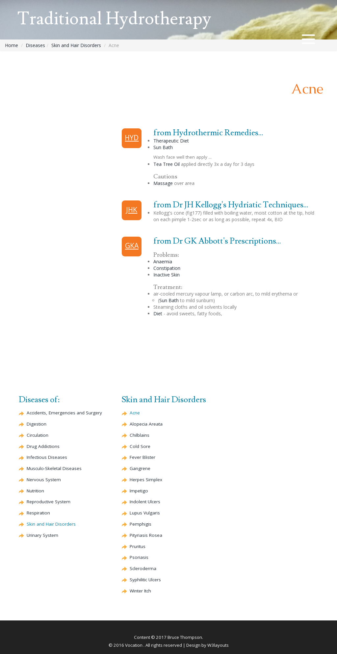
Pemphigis (140, 524)
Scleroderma (143, 568)
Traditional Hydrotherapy (114, 19)
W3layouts (218, 645)
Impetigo (139, 491)
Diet (157, 313)
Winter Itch (140, 591)
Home (11, 45)
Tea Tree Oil (166, 164)
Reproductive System (48, 502)
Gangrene (140, 468)
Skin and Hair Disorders (76, 45)
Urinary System (42, 535)
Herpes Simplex (146, 480)
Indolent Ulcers (145, 502)
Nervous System (44, 480)
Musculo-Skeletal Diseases (54, 468)
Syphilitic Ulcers (145, 580)
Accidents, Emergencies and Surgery (64, 413)
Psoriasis (139, 557)
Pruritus (137, 546)
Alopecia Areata (146, 424)
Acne (135, 413)
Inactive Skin (166, 275)
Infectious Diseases (47, 457)
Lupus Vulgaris (145, 513)
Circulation (37, 435)
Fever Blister (142, 457)
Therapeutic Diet (171, 141)
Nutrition (35, 491)
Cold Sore (140, 446)
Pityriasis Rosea (146, 535)
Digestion (36, 424)
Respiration (38, 513)
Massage (163, 183)
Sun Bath (163, 147)
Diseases (35, 45)
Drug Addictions (43, 446)
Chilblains (139, 435)
